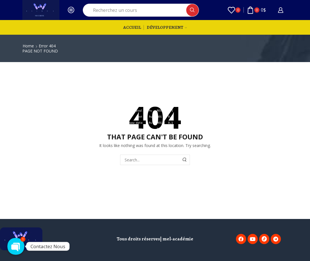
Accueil (132, 27)
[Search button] (192, 10)
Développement (167, 27)
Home (28, 46)
